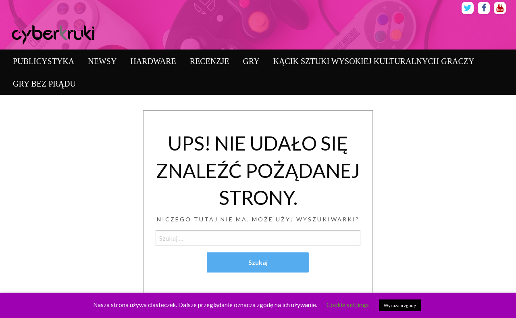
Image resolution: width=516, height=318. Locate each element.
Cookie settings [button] (348, 304)
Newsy (102, 61)
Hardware (153, 61)
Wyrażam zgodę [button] (400, 305)
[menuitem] (43, 61)
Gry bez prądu (44, 83)
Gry (251, 61)
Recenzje (209, 61)
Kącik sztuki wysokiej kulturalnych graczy (373, 61)
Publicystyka (43, 61)
